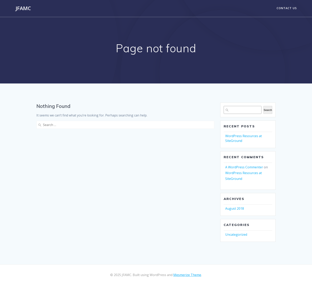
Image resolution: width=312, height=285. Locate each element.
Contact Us (287, 8)
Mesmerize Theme (187, 275)
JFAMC (23, 8)
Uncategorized (236, 234)
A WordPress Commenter (244, 167)
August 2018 (234, 208)
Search (268, 110)
